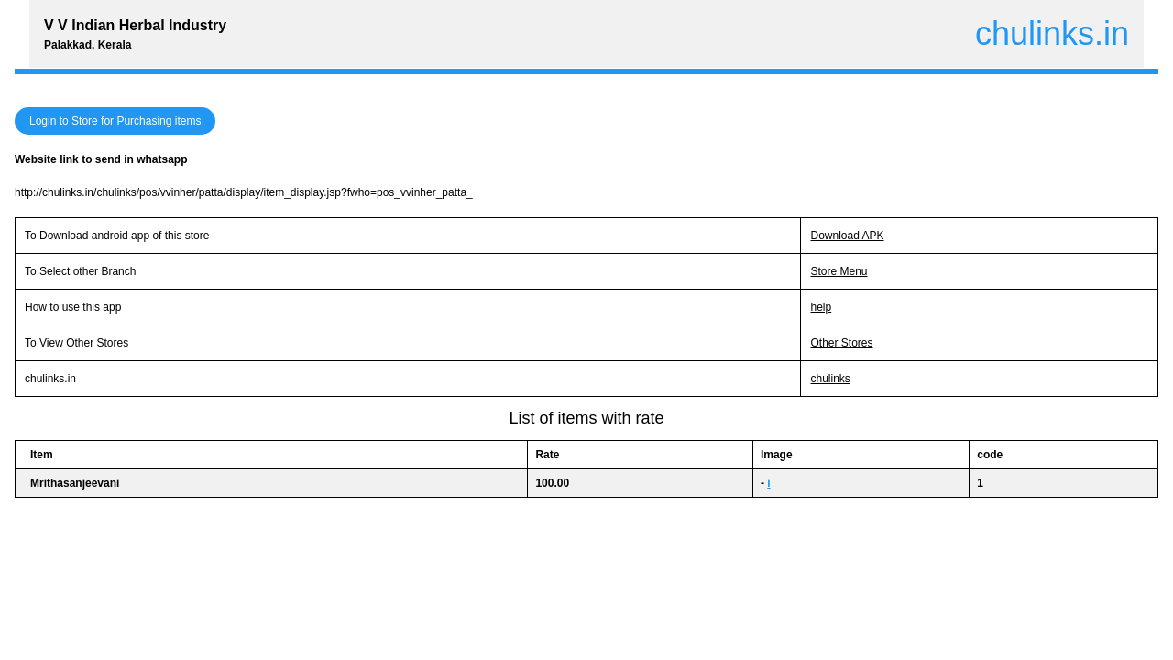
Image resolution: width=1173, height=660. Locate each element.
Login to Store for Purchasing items (115, 121)
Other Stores (841, 342)
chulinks (830, 378)
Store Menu (838, 271)
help (820, 307)
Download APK (846, 235)
